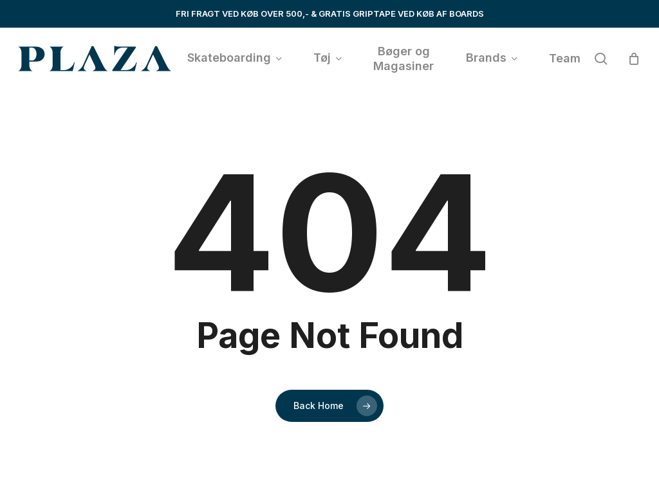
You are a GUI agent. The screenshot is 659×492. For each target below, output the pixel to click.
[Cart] (634, 58)
